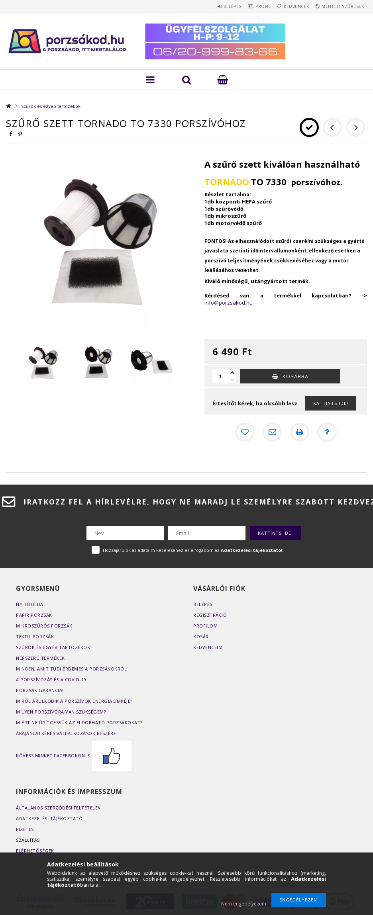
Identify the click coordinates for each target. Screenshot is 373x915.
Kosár (201, 636)
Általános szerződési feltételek (58, 807)
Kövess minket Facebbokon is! (74, 755)
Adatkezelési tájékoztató (49, 818)
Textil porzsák (35, 636)
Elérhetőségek (35, 850)
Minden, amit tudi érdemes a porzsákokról (71, 668)
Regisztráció (210, 615)
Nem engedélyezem (243, 903)
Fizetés (25, 829)
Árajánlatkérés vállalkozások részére (66, 733)
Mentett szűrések (340, 6)
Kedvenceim (207, 647)
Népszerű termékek (40, 658)
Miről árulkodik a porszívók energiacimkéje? (74, 701)
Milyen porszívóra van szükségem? (61, 711)
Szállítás (28, 840)
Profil (248, 6)
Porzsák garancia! (40, 690)
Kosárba (295, 376)
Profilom (205, 625)
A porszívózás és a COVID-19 (51, 679)
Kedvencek (288, 6)
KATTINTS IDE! (330, 403)
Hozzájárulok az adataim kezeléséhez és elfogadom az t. (193, 550)
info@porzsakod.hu (228, 302)
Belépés (213, 6)
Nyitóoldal (31, 604)
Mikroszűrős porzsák (44, 625)
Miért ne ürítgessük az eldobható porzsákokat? (79, 722)
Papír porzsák (34, 615)
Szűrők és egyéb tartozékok (50, 106)
